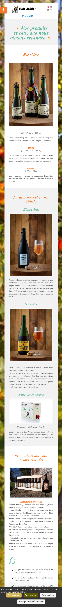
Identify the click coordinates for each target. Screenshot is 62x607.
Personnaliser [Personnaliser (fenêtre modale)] (48, 595)
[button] (3, 10)
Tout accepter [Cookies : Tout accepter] (14, 595)
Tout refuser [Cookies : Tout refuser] (30, 595)
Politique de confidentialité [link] (31, 601)
